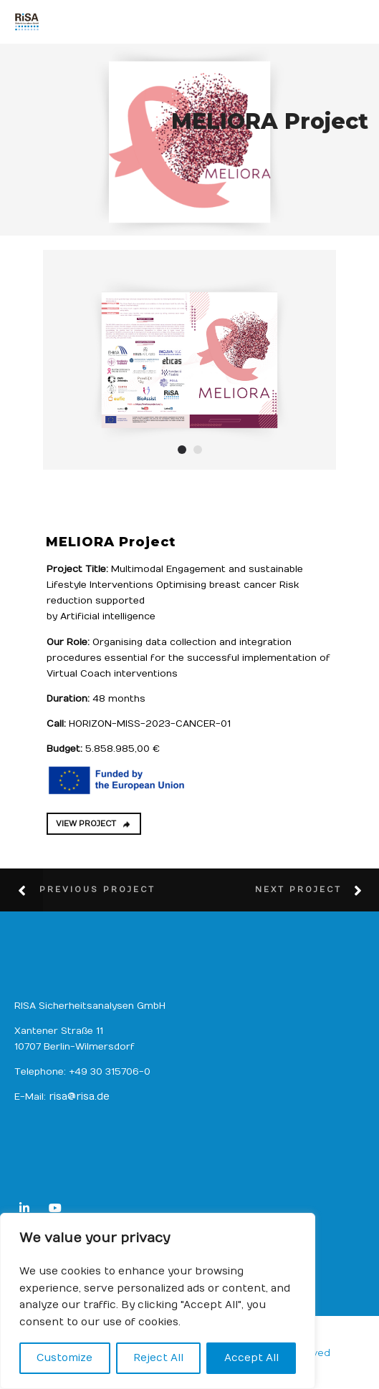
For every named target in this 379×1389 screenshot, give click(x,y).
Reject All (158, 1358)
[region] (157, 1301)
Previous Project (97, 889)
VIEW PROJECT (93, 823)
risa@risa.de (79, 1096)
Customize (64, 1358)
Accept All (251, 1358)
